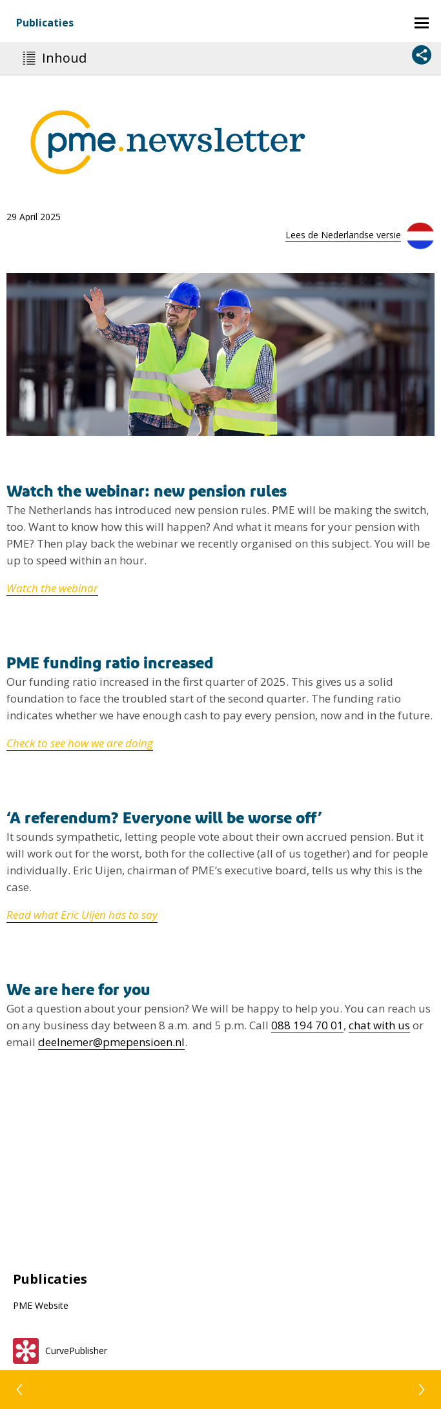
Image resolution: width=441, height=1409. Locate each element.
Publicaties (45, 22)
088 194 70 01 (307, 1025)
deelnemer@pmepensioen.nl (111, 1041)
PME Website (40, 1305)
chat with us (379, 1025)
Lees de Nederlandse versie (343, 235)
